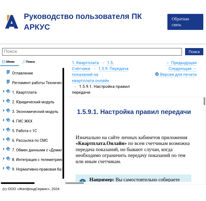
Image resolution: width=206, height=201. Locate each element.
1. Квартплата (85, 62)
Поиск (10, 51)
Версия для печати (178, 74)
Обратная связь (180, 22)
